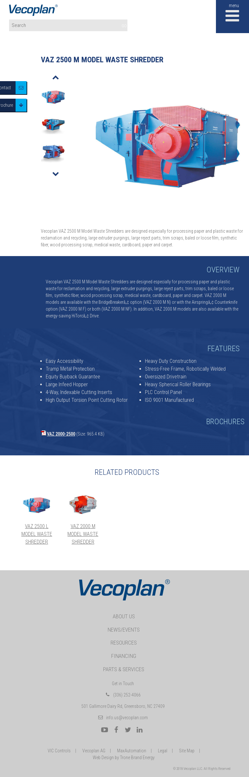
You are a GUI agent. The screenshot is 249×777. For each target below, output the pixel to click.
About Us (124, 616)
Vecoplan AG (93, 750)
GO (124, 25)
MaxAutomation (131, 750)
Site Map (187, 750)
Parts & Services (123, 669)
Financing (123, 656)
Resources (124, 642)
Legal (162, 750)
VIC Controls (59, 750)
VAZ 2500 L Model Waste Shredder (36, 534)
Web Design (103, 757)
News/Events (124, 629)
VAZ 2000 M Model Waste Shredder (82, 534)
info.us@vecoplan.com (127, 717)
